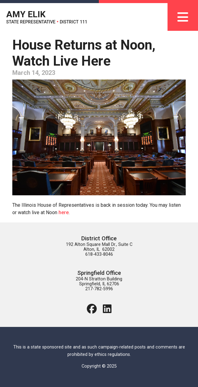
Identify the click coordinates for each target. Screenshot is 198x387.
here (64, 212)
